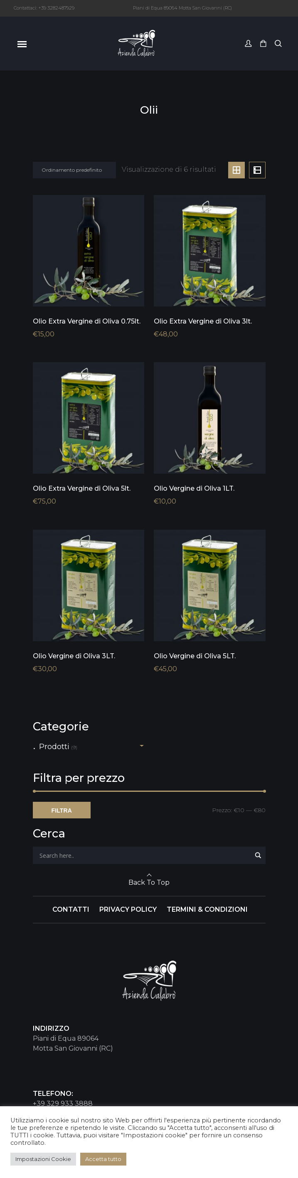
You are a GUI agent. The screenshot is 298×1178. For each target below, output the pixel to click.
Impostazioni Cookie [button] (43, 1159)
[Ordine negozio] (74, 170)
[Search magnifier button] (258, 855)
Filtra (62, 810)
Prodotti (54, 746)
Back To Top (149, 882)
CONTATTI (70, 909)
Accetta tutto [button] (103, 1159)
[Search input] (144, 855)
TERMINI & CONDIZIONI (207, 909)
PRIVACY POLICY (128, 909)
